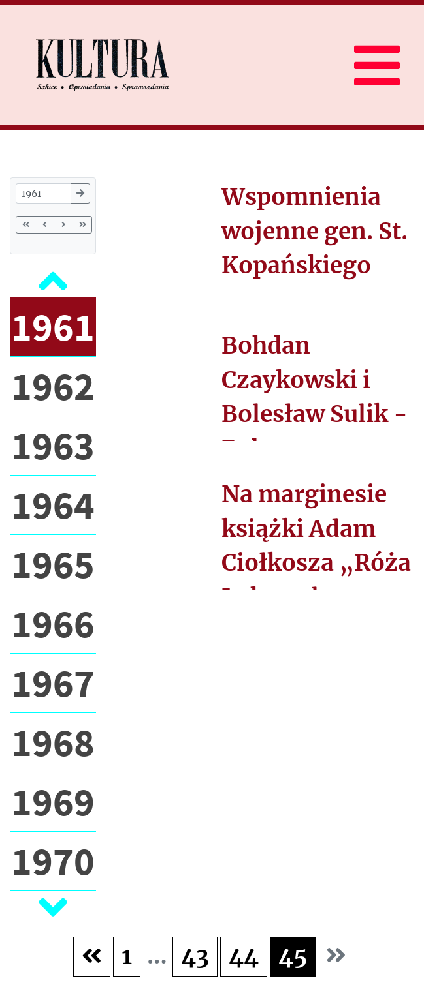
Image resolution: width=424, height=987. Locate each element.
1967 (53, 682)
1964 (53, 504)
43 (195, 956)
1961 (53, 326)
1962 (53, 385)
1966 (53, 623)
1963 (53, 445)
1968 (53, 742)
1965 (53, 563)
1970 (53, 860)
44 (244, 956)
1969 (53, 801)
